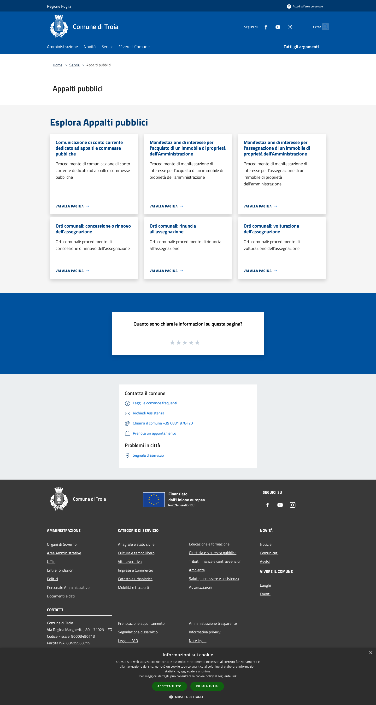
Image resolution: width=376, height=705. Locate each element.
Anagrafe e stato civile (136, 544)
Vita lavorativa (130, 561)
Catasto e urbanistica (135, 579)
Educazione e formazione (209, 544)
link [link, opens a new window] (234, 676)
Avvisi (265, 561)
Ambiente (197, 570)
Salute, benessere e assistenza (214, 578)
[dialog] (188, 676)
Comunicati (269, 553)
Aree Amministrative (64, 553)
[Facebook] (256, 26)
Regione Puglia (59, 6)
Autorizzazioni (200, 587)
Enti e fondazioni (60, 570)
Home (57, 65)
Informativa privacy (205, 632)
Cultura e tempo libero (136, 553)
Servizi (74, 65)
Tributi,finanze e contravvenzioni (215, 561)
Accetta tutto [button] (170, 686)
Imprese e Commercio (135, 570)
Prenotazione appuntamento (141, 623)
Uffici (51, 561)
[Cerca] (323, 26)
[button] (188, 696)
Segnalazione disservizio (138, 632)
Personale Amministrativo (68, 587)
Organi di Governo (61, 544)
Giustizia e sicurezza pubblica (212, 553)
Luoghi (265, 585)
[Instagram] (280, 26)
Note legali (197, 640)
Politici (52, 579)
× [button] (370, 653)
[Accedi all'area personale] (305, 6)
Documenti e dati (61, 596)
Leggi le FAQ (128, 640)
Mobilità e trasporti (133, 587)
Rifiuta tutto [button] (207, 686)
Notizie (265, 544)
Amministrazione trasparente (213, 623)
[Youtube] (268, 26)
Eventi (265, 594)
